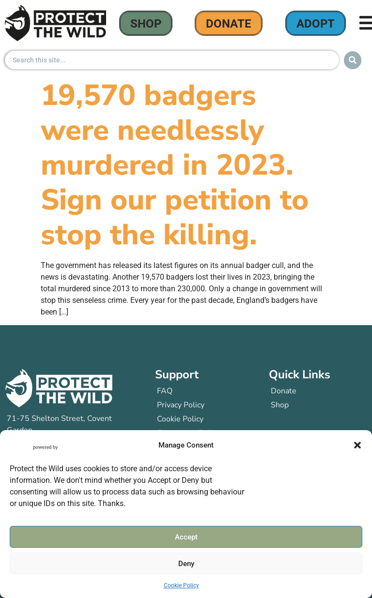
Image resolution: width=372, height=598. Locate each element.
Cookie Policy (181, 586)
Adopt (315, 23)
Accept (186, 537)
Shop (145, 23)
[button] (357, 445)
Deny (186, 563)
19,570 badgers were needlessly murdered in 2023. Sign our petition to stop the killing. (175, 164)
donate (228, 23)
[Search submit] (352, 60)
